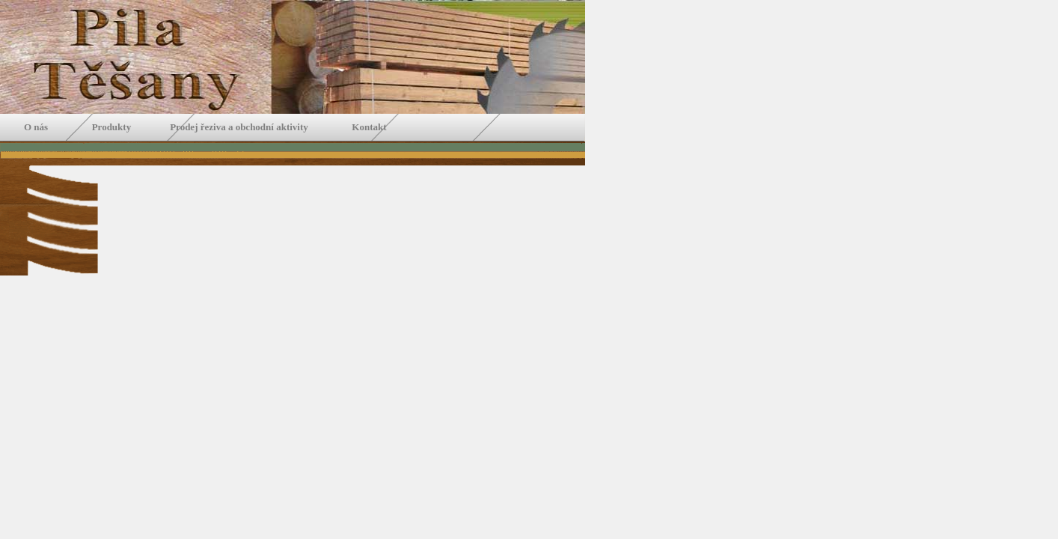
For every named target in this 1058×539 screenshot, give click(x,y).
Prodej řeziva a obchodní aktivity (239, 127)
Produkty (113, 127)
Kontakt (368, 127)
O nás (42, 127)
